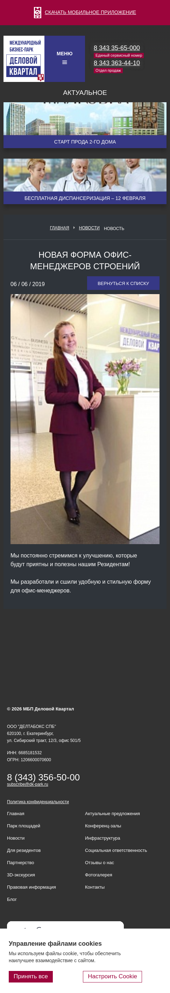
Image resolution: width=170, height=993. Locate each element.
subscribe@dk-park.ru (27, 784)
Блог (12, 899)
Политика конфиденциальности (38, 801)
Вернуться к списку (123, 283)
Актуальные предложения (112, 813)
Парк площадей (23, 825)
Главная (59, 227)
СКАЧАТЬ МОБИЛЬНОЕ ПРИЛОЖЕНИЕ (85, 12)
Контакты (95, 887)
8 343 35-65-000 (117, 47)
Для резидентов (24, 850)
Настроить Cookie (112, 976)
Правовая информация (31, 887)
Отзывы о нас (99, 862)
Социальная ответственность (116, 850)
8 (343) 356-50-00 (43, 777)
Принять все (31, 976)
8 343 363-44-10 (117, 63)
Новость (114, 228)
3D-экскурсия (21, 874)
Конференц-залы (103, 825)
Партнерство (20, 862)
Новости (89, 227)
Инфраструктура (102, 838)
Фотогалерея (98, 874)
